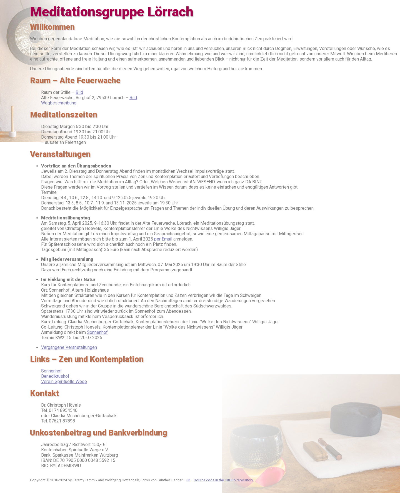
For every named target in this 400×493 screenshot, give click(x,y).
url (188, 480)
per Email (163, 239)
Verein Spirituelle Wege (64, 381)
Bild (79, 92)
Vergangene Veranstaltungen (69, 347)
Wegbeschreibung (58, 103)
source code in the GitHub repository (223, 480)
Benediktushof (55, 376)
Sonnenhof (97, 332)
